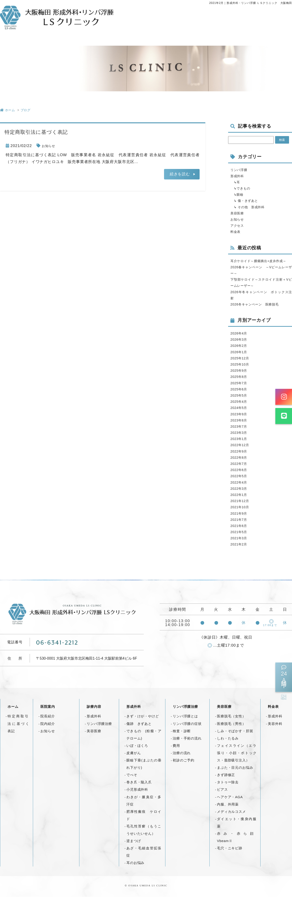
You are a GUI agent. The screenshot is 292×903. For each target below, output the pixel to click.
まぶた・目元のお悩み (235, 774)
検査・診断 (182, 737)
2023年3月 (240, 439)
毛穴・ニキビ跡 (229, 854)
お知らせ (50, 146)
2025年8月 (240, 383)
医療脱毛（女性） (231, 722)
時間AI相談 (283, 677)
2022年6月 (240, 476)
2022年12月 (241, 451)
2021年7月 (240, 526)
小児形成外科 (137, 796)
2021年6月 (240, 532)
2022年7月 (240, 470)
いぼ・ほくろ (137, 752)
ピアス (222, 796)
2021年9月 (240, 519)
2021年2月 (240, 550)
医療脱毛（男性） (231, 730)
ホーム (13, 713)
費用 (176, 752)
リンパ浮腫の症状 (187, 730)
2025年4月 (240, 407)
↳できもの (242, 188)
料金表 (236, 231)
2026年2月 (240, 352)
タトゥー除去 (228, 788)
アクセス (238, 225)
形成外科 (238, 176)
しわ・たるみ (228, 744)
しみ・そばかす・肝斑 (235, 737)
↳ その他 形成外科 (251, 207)
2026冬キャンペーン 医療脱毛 (259, 310)
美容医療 (238, 213)
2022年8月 (240, 463)
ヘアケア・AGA (230, 803)
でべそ (131, 781)
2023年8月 (240, 426)
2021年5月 (240, 538)
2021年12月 (241, 507)
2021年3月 (240, 544)
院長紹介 (47, 722)
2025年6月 (240, 395)
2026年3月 (240, 345)
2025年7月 (240, 389)
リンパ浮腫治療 (99, 730)
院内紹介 (47, 730)
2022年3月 (240, 494)
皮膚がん (133, 759)
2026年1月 (240, 358)
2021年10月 (241, 513)
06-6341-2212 (58, 648)
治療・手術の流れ (187, 744)
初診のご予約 (183, 766)
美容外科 (275, 730)
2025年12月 (241, 364)
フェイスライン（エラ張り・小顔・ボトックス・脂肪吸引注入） (237, 759)
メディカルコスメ (231, 818)
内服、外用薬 (228, 810)
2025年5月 (240, 401)
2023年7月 (240, 432)
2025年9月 (240, 376)
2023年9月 (240, 420)
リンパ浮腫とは (185, 722)
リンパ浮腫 (240, 170)
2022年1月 (240, 501)
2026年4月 (240, 339)
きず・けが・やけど (142, 722)
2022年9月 (240, 457)
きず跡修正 (226, 781)
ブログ (26, 110)
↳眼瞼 (238, 194)
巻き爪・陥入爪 (139, 788)
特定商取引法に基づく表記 (18, 730)
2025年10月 (241, 370)
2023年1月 (240, 445)
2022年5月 (240, 482)
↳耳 (236, 182)
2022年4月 (240, 488)
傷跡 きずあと (139, 730)
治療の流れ (182, 759)
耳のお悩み (135, 869)
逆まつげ (133, 847)
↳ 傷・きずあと (246, 200)
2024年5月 (240, 414)
